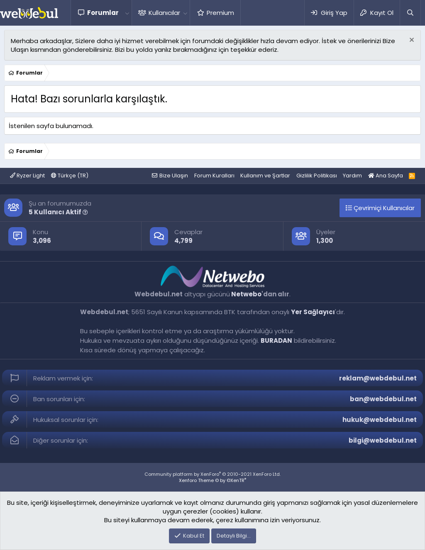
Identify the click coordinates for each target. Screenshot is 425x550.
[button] (127, 12)
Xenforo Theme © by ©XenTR (212, 480)
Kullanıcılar (164, 12)
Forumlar (103, 12)
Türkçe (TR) (69, 175)
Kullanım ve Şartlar (265, 175)
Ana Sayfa (385, 175)
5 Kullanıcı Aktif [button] (58, 212)
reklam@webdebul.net (378, 378)
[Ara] (410, 12)
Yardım (352, 175)
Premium (220, 12)
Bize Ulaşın (173, 175)
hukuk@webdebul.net (379, 419)
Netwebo (246, 294)
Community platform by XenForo (212, 474)
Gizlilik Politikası (316, 175)
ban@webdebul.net (383, 399)
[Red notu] (410, 40)
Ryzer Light (27, 175)
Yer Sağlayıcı (313, 312)
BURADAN (276, 340)
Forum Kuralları (214, 175)
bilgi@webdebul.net (383, 440)
